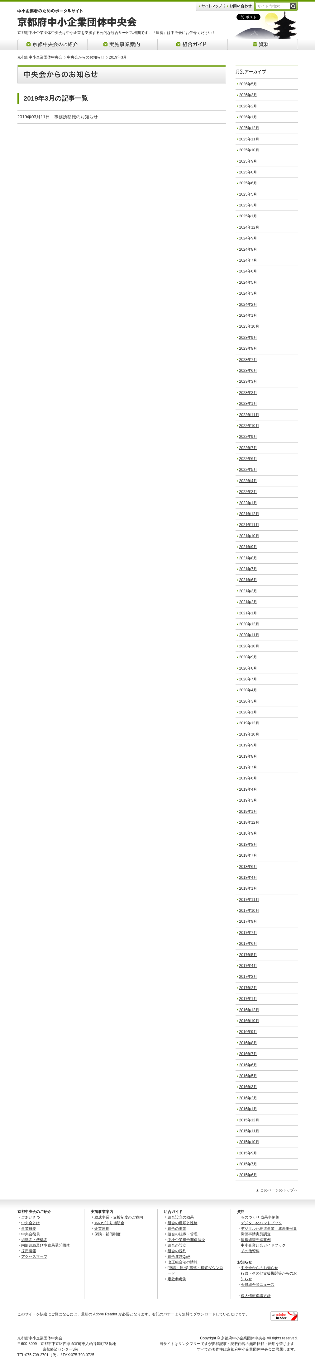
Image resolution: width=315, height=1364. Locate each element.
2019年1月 (248, 811)
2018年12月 (249, 822)
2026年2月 (248, 106)
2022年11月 (249, 415)
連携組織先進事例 (256, 1240)
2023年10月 (249, 326)
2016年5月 (248, 1076)
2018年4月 (248, 877)
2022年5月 (248, 469)
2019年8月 (248, 756)
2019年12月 (249, 723)
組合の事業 (177, 1228)
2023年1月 (248, 403)
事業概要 (28, 1228)
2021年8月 (248, 558)
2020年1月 (248, 712)
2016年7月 (248, 1054)
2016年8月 (248, 1043)
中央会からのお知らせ (85, 57)
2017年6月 (248, 943)
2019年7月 (248, 767)
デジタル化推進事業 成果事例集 (269, 1228)
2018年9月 (248, 833)
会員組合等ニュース (257, 1284)
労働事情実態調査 (256, 1234)
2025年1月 (248, 216)
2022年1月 (248, 503)
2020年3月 (248, 701)
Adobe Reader (105, 1314)
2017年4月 (248, 966)
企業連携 (101, 1228)
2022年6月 (248, 459)
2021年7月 (248, 569)
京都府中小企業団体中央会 (39, 57)
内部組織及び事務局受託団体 (45, 1245)
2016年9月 (248, 1032)
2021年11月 (249, 525)
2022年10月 (249, 426)
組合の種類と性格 (183, 1223)
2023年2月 (248, 393)
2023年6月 (248, 370)
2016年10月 (249, 1021)
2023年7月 (248, 360)
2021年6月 (248, 580)
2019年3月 (248, 800)
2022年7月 (248, 448)
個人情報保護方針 (256, 1296)
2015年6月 (248, 1175)
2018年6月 (248, 866)
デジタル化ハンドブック (261, 1223)
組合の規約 (177, 1251)
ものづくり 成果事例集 (260, 1217)
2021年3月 (248, 591)
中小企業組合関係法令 (186, 1240)
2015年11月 (249, 1131)
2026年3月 (248, 95)
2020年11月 (249, 635)
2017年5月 (248, 955)
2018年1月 (248, 888)
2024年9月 (248, 238)
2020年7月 (248, 679)
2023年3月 (248, 381)
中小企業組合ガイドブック (263, 1245)
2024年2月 (248, 304)
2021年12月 (249, 514)
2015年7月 (248, 1164)
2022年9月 (248, 436)
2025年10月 (249, 150)
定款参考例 (177, 1279)
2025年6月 (248, 183)
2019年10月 (249, 734)
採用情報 (28, 1251)
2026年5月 (248, 84)
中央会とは (30, 1223)
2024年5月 (248, 282)
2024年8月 (248, 249)
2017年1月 (248, 999)
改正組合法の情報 (183, 1262)
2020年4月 (248, 690)
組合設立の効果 (181, 1217)
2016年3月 (248, 1087)
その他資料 (250, 1251)
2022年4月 (248, 481)
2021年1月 (248, 613)
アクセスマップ (34, 1256)
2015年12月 (249, 1120)
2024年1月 (248, 315)
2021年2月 (248, 602)
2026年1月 (248, 117)
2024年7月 (248, 260)
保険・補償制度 (107, 1234)
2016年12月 (249, 1010)
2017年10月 (249, 910)
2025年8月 (248, 172)
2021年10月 (249, 536)
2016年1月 (248, 1109)
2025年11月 (249, 139)
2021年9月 (248, 547)
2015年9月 (248, 1153)
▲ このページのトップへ (276, 1190)
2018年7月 (248, 855)
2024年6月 (248, 271)
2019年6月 (248, 778)
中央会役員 (30, 1234)
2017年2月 (248, 988)
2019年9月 (248, 745)
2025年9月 (248, 161)
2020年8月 (248, 668)
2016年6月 (248, 1065)
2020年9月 (248, 657)
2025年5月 (248, 194)
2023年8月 (248, 348)
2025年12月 (249, 128)
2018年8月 (248, 844)
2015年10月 (249, 1142)
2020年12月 (249, 624)
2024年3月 (248, 293)
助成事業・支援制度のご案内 (118, 1217)
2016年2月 (248, 1098)
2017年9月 (248, 921)
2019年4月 (248, 789)
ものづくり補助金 (109, 1223)
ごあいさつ (30, 1217)
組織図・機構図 (34, 1240)
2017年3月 (248, 976)
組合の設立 (177, 1245)
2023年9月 (248, 337)
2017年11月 (249, 899)
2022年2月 (248, 492)
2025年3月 (248, 205)
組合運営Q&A (179, 1256)
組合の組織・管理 (183, 1234)
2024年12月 (249, 227)
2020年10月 (249, 646)
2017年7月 (248, 933)
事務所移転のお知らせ (76, 116)
